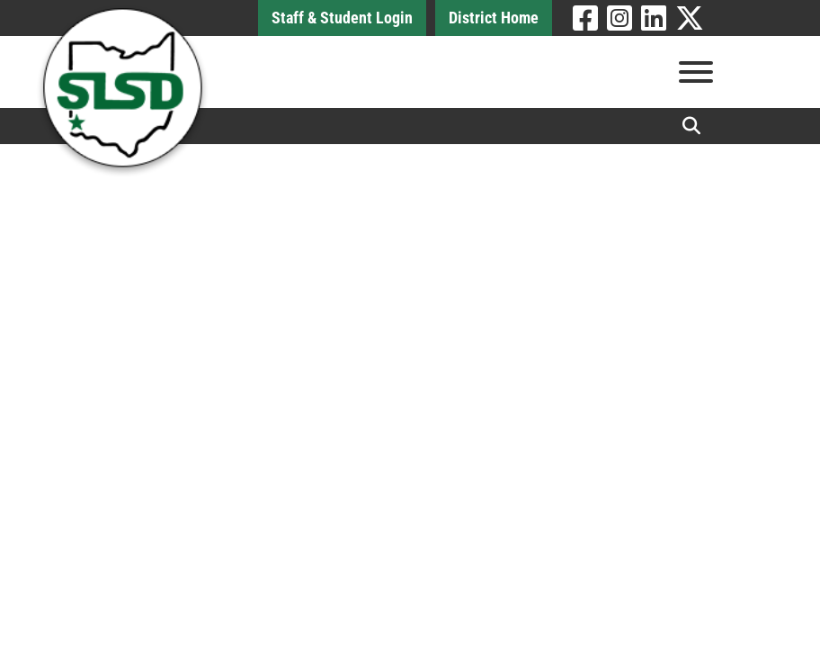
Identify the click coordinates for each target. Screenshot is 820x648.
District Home (494, 17)
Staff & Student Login (342, 17)
